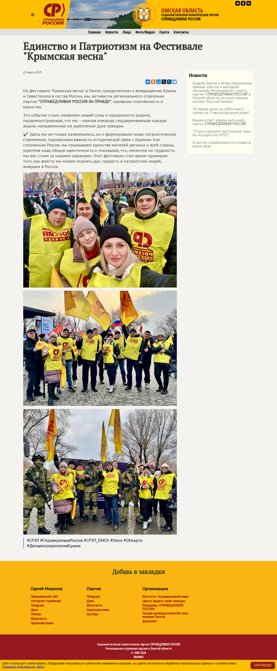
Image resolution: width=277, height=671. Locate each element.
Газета (164, 32)
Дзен (34, 610)
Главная (94, 32)
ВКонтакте (39, 618)
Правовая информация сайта (23, 666)
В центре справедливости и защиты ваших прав (220, 144)
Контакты (181, 32)
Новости (111, 32)
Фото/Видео (145, 32)
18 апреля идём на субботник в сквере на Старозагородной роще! (219, 111)
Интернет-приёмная (46, 601)
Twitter (36, 614)
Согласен (262, 665)
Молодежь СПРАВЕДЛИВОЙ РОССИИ (162, 607)
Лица (127, 32)
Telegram (37, 605)
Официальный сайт (44, 596)
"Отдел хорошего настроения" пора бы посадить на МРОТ (220, 133)
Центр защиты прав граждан (163, 601)
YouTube (92, 614)
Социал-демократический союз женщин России (165, 615)
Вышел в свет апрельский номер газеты (217, 122)
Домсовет (149, 621)
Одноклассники (42, 623)
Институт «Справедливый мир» (165, 596)
